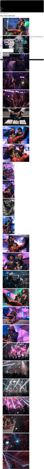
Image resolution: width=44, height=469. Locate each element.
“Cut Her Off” (27, 36)
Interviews (2, 8)
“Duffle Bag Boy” (30, 36)
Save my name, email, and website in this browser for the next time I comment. (7, 57)
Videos (0, 10)
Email (2, 43)
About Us (1, 11)
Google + (2, 42)
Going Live (4, 13)
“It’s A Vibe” (18, 36)
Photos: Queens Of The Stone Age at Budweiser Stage (6, 45)
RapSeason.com (31, 38)
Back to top (1, 60)
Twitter (2, 41)
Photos (1, 9)
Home (0, 7)
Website (1, 56)
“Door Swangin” (20, 36)
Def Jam (22, 38)
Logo (1, 5)
